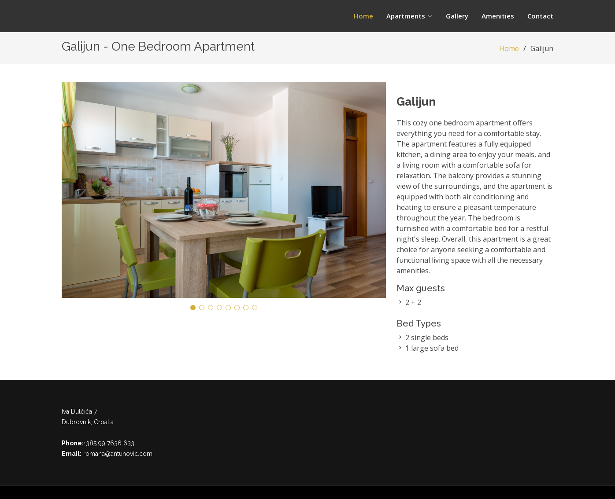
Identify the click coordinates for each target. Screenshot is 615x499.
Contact (540, 15)
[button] (193, 307)
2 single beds (426, 337)
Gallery (457, 15)
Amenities (498, 15)
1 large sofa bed (432, 348)
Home (363, 15)
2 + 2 (413, 302)
